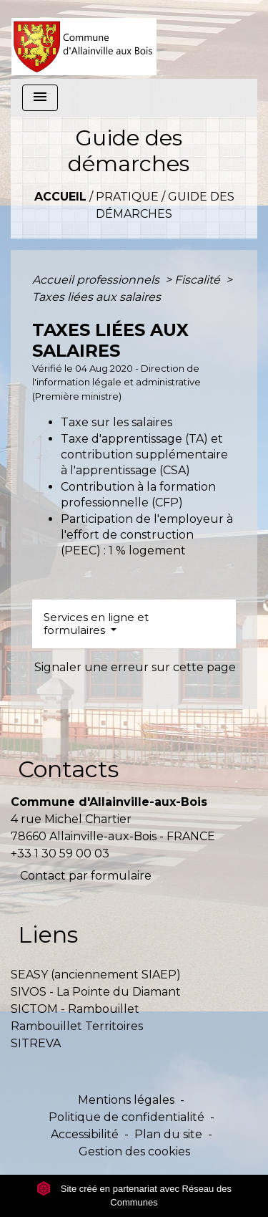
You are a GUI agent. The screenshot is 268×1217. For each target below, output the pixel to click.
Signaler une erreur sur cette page (135, 667)
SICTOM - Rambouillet (75, 1009)
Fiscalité (198, 280)
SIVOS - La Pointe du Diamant (96, 992)
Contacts (68, 769)
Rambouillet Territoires (77, 1026)
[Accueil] (84, 39)
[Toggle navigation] (40, 98)
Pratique (127, 196)
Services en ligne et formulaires (96, 623)
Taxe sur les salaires (116, 422)
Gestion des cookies (134, 1151)
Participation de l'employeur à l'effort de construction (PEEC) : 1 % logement (147, 535)
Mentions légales (126, 1100)
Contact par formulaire (86, 875)
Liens (48, 934)
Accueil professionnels (97, 280)
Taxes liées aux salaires (96, 297)
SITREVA (36, 1043)
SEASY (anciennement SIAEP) (96, 974)
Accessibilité (85, 1134)
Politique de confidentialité (126, 1117)
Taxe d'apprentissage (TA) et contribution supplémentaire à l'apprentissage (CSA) (144, 455)
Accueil (60, 196)
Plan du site (168, 1134)
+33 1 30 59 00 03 (60, 853)
